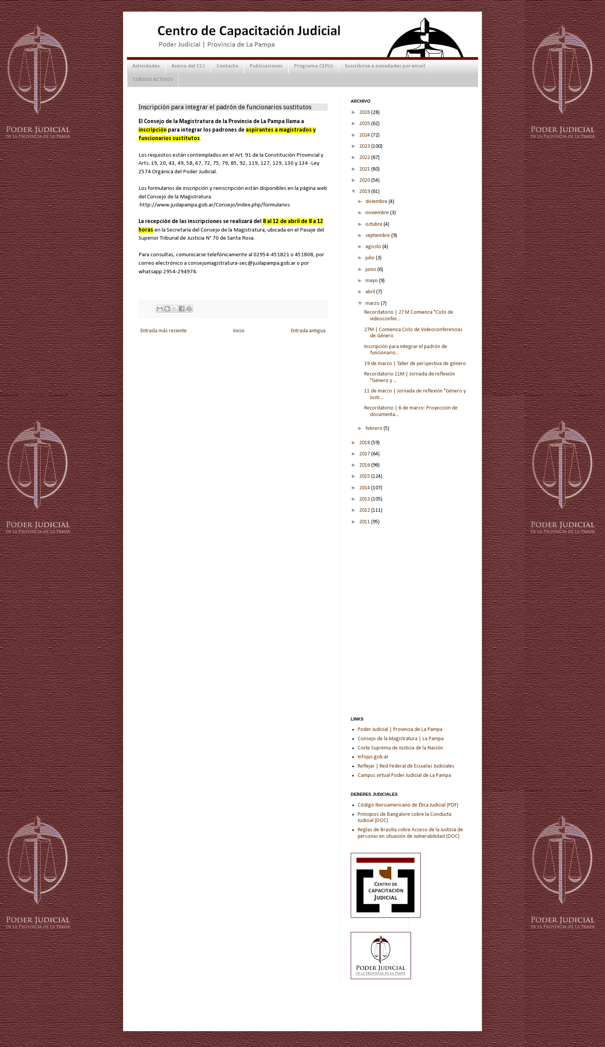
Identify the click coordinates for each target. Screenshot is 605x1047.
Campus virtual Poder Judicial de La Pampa (404, 775)
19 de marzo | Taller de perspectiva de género (415, 364)
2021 (365, 169)
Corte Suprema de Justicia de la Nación (400, 748)
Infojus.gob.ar (373, 757)
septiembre (378, 235)
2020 (365, 180)
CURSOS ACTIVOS (153, 80)
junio (371, 269)
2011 (365, 522)
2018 (365, 443)
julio (370, 258)
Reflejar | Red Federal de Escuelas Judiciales (406, 766)
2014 (365, 488)
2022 (365, 158)
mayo (372, 281)
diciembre (377, 202)
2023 (365, 146)
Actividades (146, 66)
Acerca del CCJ (188, 66)
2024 (365, 135)
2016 (365, 465)
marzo (373, 303)
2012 (365, 510)
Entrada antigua (308, 331)
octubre (374, 224)
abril (370, 292)
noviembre (377, 213)
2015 (365, 476)
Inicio (239, 331)
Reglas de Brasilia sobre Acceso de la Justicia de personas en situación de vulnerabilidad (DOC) (410, 833)
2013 (365, 499)
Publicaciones (266, 66)
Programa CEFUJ (313, 66)
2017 (365, 454)
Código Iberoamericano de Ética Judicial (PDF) (408, 805)
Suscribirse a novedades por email (385, 66)
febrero (374, 428)
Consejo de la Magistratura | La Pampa (401, 739)
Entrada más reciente (163, 331)
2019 (365, 192)
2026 (365, 112)
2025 (365, 124)
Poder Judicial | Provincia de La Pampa (400, 729)
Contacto (227, 66)
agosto (373, 247)
